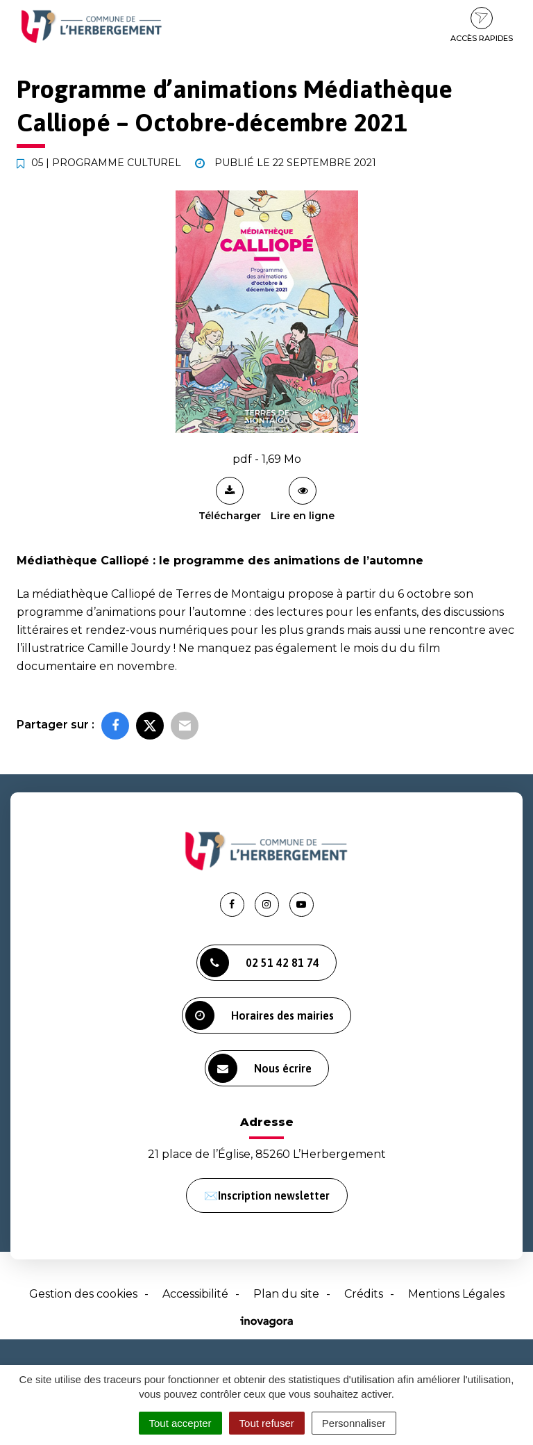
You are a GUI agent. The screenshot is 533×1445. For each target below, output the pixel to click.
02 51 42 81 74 (259, 962)
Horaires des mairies (259, 1015)
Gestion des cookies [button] (83, 1293)
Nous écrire (260, 1068)
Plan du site (286, 1293)
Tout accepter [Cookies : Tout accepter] (180, 1423)
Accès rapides (481, 25)
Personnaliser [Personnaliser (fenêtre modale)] (354, 1423)
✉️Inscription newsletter (267, 1195)
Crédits (363, 1293)
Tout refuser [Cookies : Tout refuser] (266, 1423)
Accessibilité (195, 1293)
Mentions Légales (456, 1293)
